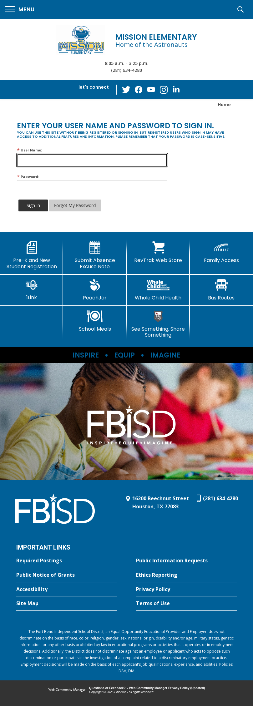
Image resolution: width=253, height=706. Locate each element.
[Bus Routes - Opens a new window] (221, 289)
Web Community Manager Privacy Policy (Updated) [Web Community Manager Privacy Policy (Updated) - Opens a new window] (167, 688)
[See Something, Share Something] (158, 324)
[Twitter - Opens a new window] (126, 89)
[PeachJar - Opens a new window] (94, 289)
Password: (28, 177)
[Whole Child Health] (158, 289)
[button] (19, 9)
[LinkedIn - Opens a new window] (176, 89)
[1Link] (31, 289)
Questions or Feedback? (107, 688)
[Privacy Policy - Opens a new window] (186, 589)
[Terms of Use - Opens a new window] (186, 603)
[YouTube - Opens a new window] (151, 89)
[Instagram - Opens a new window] (163, 90)
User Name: (29, 150)
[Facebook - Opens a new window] (138, 90)
